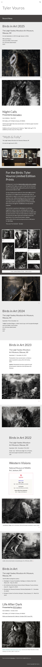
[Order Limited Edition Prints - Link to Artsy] (21, 271)
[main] (21, 8)
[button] (2, 2)
